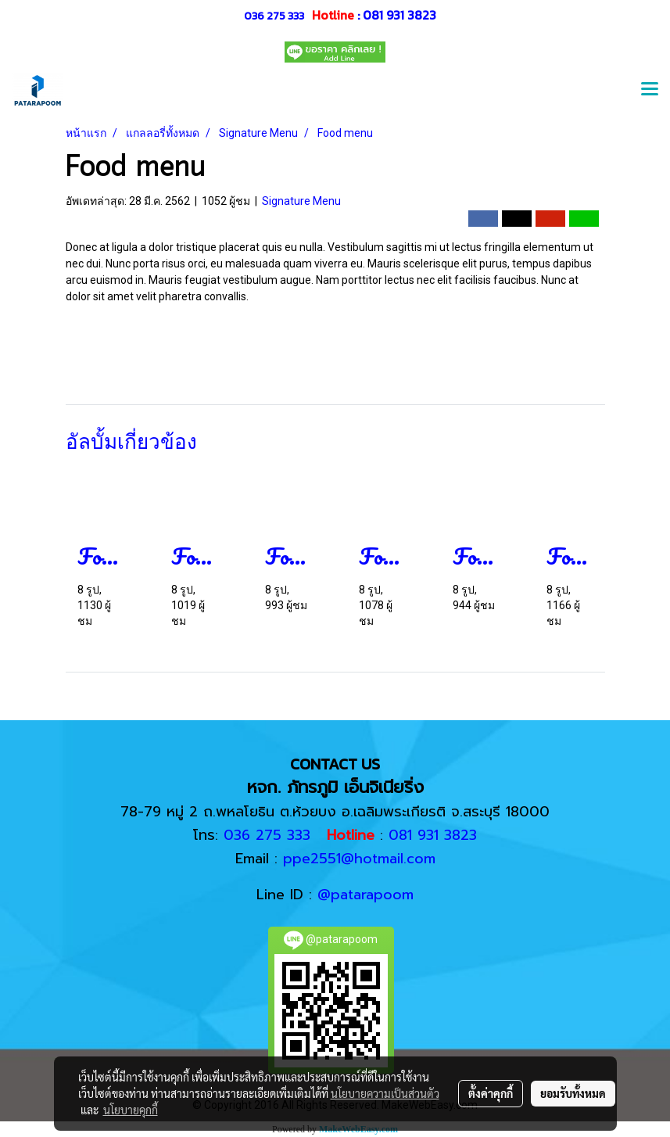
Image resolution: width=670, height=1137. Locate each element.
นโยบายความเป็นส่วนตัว (385, 1093)
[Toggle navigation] (649, 91)
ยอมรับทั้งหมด (573, 1093)
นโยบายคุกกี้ (130, 1110)
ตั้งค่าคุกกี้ (490, 1093)
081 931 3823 (399, 14)
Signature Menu (301, 201)
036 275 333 (274, 16)
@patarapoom (365, 895)
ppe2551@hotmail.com (359, 859)
